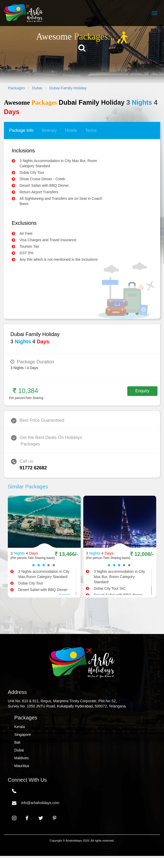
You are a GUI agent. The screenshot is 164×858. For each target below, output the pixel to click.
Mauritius (21, 766)
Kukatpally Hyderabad (75, 706)
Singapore (22, 734)
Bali (17, 742)
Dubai (19, 750)
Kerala (19, 727)
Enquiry (142, 391)
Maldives (21, 758)
